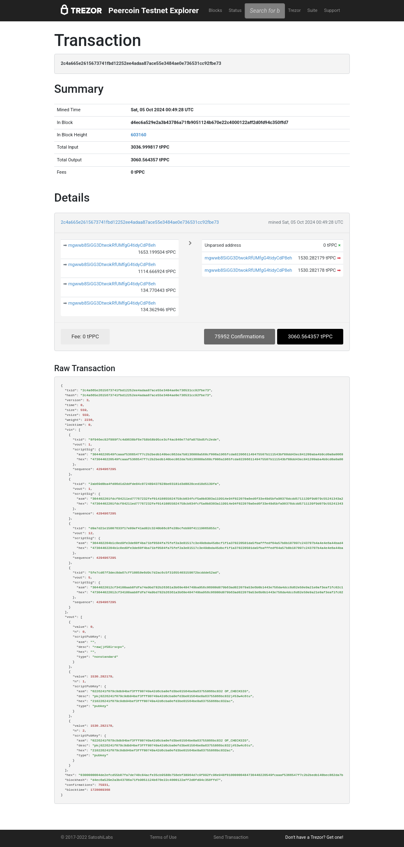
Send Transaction (230, 837)
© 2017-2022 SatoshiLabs (87, 837)
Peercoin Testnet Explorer (153, 10)
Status (235, 10)
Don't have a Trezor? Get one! (314, 837)
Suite (312, 10)
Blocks (215, 10)
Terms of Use (163, 837)
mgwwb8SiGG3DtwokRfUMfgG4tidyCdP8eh (112, 245)
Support (332, 10)
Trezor (294, 10)
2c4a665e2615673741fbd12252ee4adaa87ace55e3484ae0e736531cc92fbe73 (140, 222)
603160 (138, 135)
